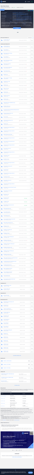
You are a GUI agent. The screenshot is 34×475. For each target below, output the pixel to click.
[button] (25, 1)
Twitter (32, 10)
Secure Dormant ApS (7, 275)
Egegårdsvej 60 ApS (7, 95)
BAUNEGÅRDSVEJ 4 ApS (7, 285)
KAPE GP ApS (6, 123)
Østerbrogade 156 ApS (7, 63)
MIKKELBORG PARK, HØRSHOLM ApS (9, 102)
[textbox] (17, 429)
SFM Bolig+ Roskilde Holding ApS (9, 236)
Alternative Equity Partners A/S (8, 113)
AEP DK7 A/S (6, 74)
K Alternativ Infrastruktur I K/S (8, 120)
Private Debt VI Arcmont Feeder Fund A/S (10, 187)
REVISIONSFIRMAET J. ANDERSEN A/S (18, 12)
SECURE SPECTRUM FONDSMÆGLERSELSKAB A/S (11, 109)
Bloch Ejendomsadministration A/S (9, 301)
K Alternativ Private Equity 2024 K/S (9, 162)
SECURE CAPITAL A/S (7, 106)
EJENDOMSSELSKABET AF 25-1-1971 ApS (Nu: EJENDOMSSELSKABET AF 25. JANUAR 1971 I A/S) (20, 14)
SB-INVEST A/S (6, 305)
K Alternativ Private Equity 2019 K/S (9, 127)
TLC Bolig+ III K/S (6, 201)
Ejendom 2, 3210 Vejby (7, 364)
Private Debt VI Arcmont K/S (8, 190)
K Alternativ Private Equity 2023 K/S (9, 152)
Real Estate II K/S (6, 194)
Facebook (31, 10)
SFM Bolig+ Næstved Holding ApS (9, 250)
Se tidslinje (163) (17, 385)
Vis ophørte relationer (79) (17, 355)
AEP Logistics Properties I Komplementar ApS (10, 257)
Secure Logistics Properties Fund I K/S (9, 219)
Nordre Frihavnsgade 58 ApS (8, 60)
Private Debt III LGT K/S (7, 148)
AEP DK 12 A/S (6, 347)
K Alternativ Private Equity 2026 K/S (9, 183)
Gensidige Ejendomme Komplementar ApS (10, 261)
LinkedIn (30, 10)
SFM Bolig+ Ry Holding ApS (8, 229)
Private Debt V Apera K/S (7, 180)
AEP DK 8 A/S (6, 85)
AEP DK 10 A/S (18, 15)
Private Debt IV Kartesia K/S (8, 166)
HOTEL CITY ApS (6, 88)
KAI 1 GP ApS (6, 116)
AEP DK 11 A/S (6, 351)
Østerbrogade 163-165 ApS (8, 53)
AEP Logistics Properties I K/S (8, 222)
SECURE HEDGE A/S (7, 46)
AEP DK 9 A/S (6, 92)
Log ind (28, 1)
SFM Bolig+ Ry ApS (6, 233)
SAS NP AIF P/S (6, 169)
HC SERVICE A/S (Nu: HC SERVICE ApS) (7, 377)
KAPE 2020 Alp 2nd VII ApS (8, 134)
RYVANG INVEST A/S (7, 39)
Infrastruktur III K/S (6, 155)
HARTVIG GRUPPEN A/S (20, 20)
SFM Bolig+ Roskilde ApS (7, 240)
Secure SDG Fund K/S (7, 212)
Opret (32, 1)
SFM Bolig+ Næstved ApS (7, 254)
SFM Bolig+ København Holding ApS (9, 243)
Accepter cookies (31, 472)
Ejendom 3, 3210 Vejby (7, 367)
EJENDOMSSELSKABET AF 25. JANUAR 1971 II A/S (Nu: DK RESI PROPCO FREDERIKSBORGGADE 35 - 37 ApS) (22, 19)
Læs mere (17, 28)
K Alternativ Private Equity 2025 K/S (9, 173)
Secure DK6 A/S (6, 56)
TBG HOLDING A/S (6, 319)
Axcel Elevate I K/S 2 (7, 176)
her (4, 473)
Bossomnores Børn (6, 295)
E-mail (29, 10)
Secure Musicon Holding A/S (8, 67)
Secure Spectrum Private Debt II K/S (9, 141)
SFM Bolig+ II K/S (6, 226)
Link (28, 10)
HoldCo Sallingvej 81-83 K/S (8, 268)
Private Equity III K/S (7, 215)
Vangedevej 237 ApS (7, 81)
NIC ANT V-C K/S (6, 159)
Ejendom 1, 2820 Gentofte (7, 360)
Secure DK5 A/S (6, 49)
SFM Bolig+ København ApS (8, 247)
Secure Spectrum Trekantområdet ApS (9, 279)
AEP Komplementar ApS (7, 208)
